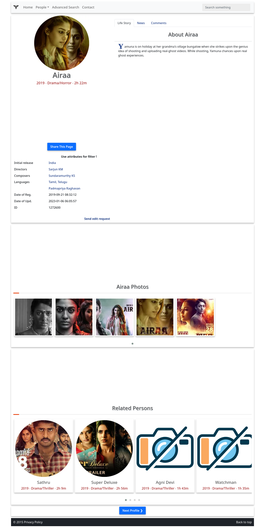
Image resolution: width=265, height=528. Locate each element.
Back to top (244, 522)
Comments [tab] (158, 23)
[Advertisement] (61, 114)
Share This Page (61, 147)
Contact (88, 7)
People (41, 7)
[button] (132, 343)
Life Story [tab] (124, 23)
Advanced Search (65, 7)
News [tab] (141, 23)
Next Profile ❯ (132, 510)
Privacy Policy (33, 522)
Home (28, 7)
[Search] (226, 7)
